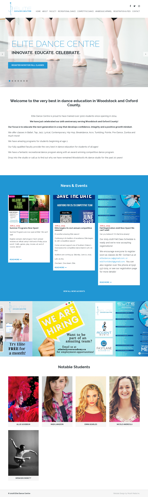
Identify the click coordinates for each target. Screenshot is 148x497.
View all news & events (74, 291)
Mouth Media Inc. (134, 493)
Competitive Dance (85, 11)
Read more (14, 259)
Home (38, 11)
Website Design (119, 493)
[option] (74, 328)
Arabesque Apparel (103, 11)
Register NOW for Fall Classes (28, 65)
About (45, 11)
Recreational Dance (67, 11)
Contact (136, 11)
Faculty (52, 11)
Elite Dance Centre (22, 493)
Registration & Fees (122, 11)
